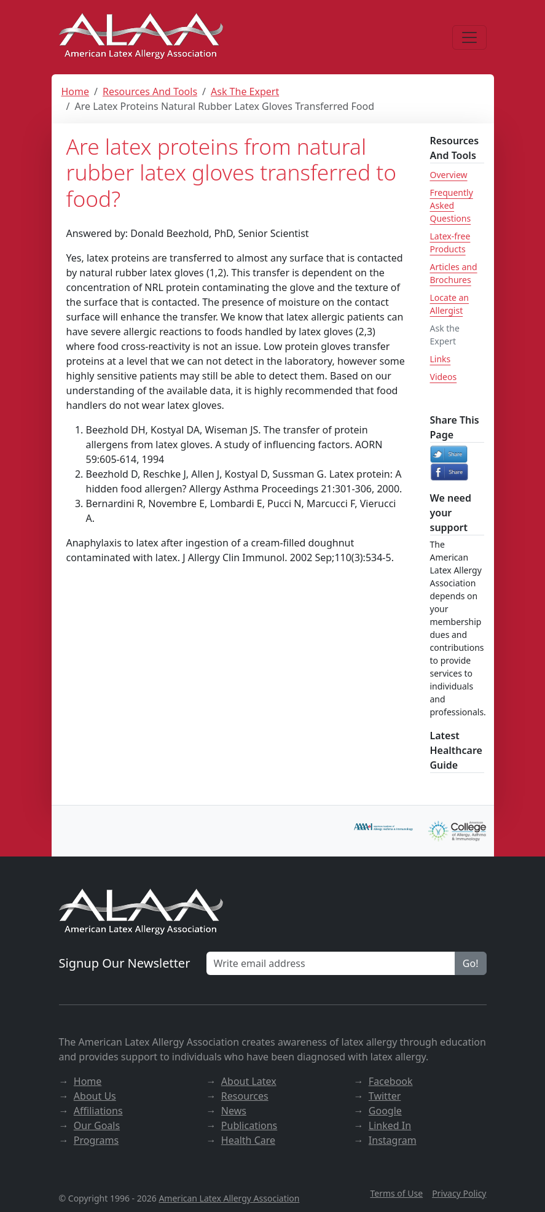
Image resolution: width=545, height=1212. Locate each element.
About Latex (248, 1081)
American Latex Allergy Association (229, 1198)
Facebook (391, 1081)
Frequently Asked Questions (451, 205)
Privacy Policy (459, 1193)
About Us (95, 1096)
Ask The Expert (245, 91)
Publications (249, 1125)
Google (385, 1110)
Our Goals (97, 1125)
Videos (443, 377)
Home (75, 91)
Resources (245, 1096)
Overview (449, 175)
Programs (96, 1140)
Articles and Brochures (453, 273)
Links (440, 359)
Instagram (393, 1140)
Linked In (390, 1125)
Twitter (385, 1096)
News (233, 1110)
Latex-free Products (450, 242)
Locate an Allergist (449, 304)
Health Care (248, 1140)
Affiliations (98, 1110)
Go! (471, 963)
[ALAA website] (142, 37)
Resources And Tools (150, 91)
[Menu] (469, 37)
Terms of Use (396, 1193)
